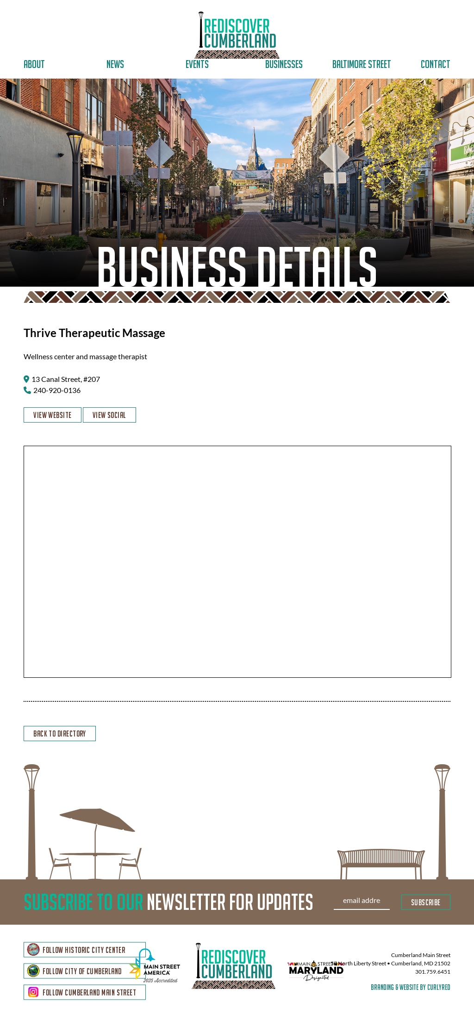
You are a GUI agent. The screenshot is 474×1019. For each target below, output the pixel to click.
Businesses (284, 64)
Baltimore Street (361, 64)
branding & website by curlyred (410, 988)
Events (197, 64)
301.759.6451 (432, 973)
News (115, 64)
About (34, 64)
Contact (435, 64)
